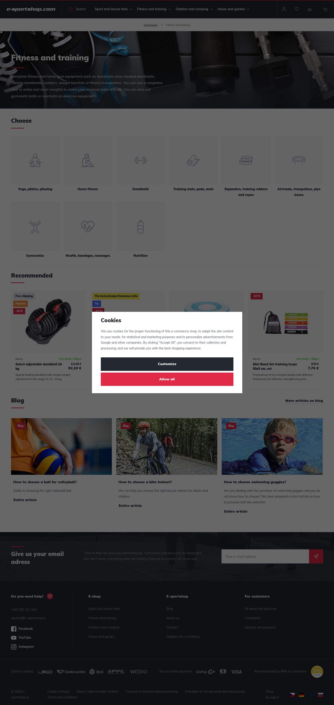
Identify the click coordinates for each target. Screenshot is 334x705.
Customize (167, 364)
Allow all (167, 379)
